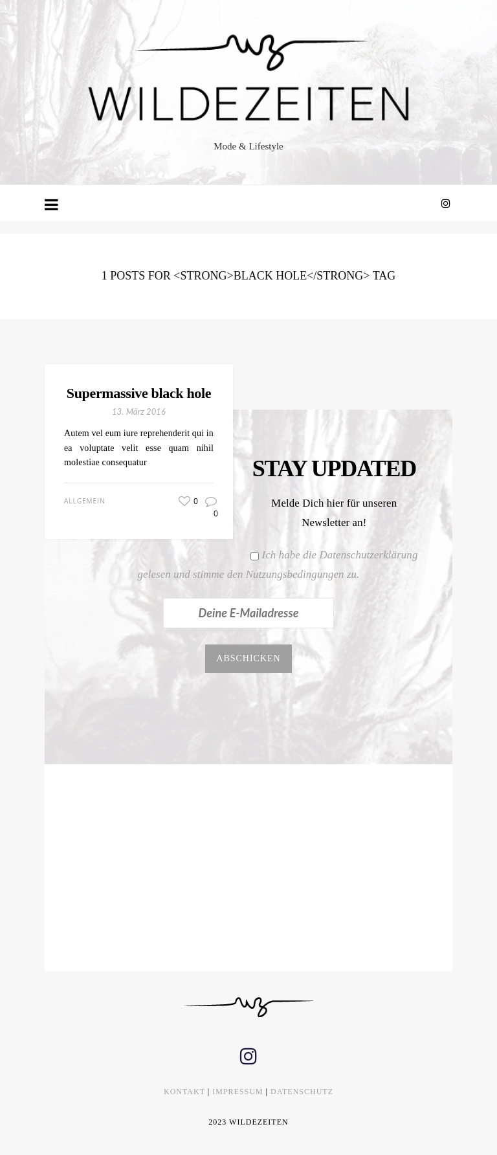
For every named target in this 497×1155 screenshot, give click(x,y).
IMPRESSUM (237, 1091)
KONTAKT (184, 1091)
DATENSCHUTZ (302, 1091)
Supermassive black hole (139, 393)
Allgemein (84, 500)
